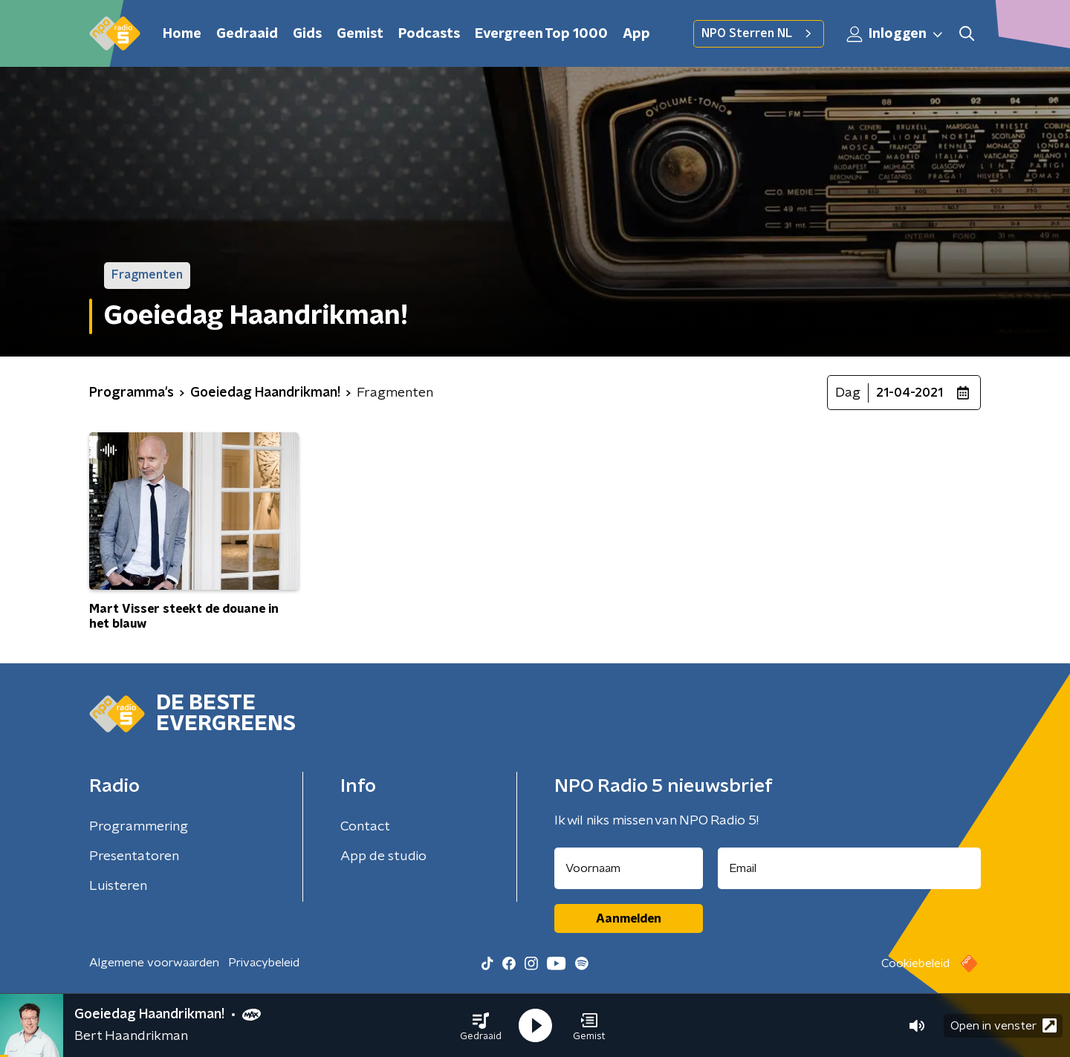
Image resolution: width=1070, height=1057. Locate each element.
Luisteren (118, 886)
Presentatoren (134, 856)
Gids (307, 34)
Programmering (138, 826)
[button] (481, 1026)
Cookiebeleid (915, 963)
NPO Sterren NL (758, 33)
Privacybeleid (263, 963)
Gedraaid (247, 34)
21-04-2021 (909, 393)
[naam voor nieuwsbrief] (628, 868)
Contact (365, 826)
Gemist (360, 34)
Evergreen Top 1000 (541, 34)
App (636, 34)
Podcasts (429, 34)
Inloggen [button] (895, 34)
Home (182, 34)
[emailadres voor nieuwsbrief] (850, 868)
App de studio (383, 856)
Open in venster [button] (1003, 1025)
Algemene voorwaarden (154, 963)
